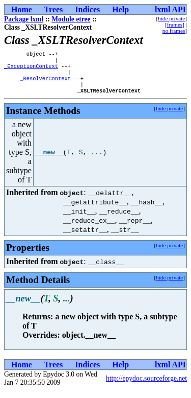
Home (21, 9)
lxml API (170, 9)
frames (174, 24)
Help (120, 9)
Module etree (70, 19)
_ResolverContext (45, 83)
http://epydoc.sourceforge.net (146, 385)
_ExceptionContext (31, 69)
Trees (53, 9)
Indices (87, 9)
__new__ (49, 159)
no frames (173, 31)
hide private (171, 18)
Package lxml (23, 19)
